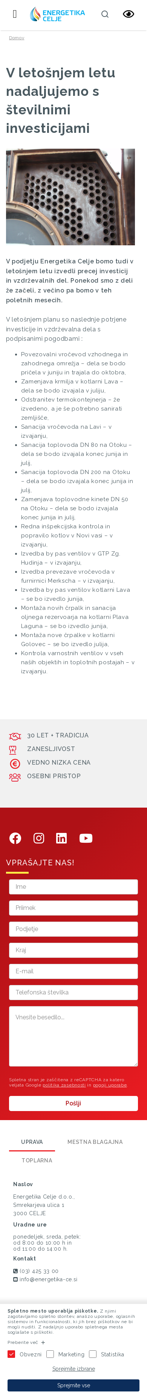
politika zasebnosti (64, 1085)
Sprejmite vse (73, 1385)
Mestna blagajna (95, 1142)
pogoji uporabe (110, 1085)
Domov (16, 37)
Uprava (32, 1142)
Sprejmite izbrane (73, 1369)
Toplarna (36, 1160)
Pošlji (73, 1103)
